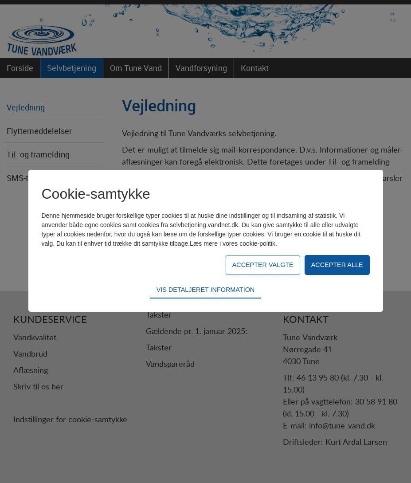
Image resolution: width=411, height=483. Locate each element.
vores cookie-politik (249, 243)
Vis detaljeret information (205, 289)
